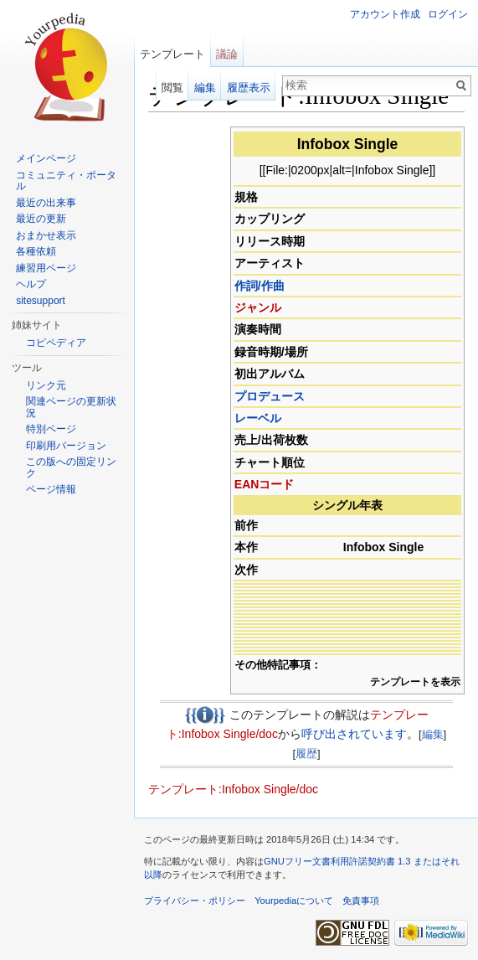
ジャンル (257, 307)
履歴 (306, 753)
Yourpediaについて (293, 900)
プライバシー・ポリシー (194, 900)
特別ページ (51, 429)
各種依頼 (36, 251)
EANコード (264, 484)
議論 (227, 54)
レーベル (257, 418)
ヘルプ (31, 284)
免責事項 (360, 900)
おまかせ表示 (46, 235)
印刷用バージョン (66, 446)
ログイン (448, 14)
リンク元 (46, 385)
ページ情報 (51, 489)
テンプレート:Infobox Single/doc (233, 789)
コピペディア (56, 342)
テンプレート (172, 54)
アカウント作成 (385, 14)
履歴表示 (248, 87)
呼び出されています (354, 734)
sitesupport (40, 301)
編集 (433, 734)
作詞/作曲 (259, 285)
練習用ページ (46, 268)
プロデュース (269, 396)
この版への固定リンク (71, 467)
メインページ (46, 158)
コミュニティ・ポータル (66, 181)
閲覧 (172, 87)
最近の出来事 (46, 203)
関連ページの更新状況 (71, 407)
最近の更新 (41, 219)
